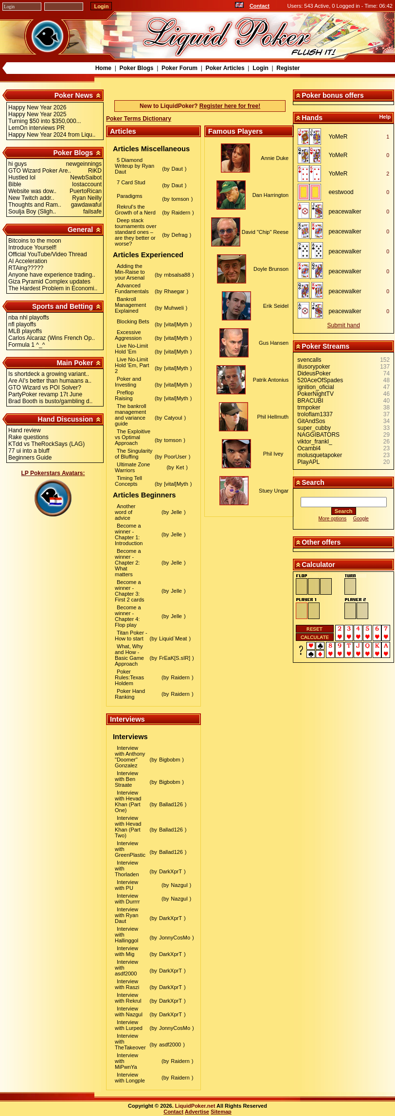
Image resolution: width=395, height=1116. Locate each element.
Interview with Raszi (127, 984)
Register (288, 68)
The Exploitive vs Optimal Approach (132, 437)
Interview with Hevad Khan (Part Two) (128, 826)
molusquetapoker (319, 455)
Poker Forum (180, 68)
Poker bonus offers (333, 95)
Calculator (318, 564)
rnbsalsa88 (177, 275)
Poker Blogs (136, 68)
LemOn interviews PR (36, 127)
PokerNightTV (315, 393)
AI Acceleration (27, 261)
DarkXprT (170, 871)
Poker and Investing (128, 382)
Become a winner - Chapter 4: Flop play (128, 616)
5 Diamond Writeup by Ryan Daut (134, 166)
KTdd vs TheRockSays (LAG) (46, 444)
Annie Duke (274, 158)
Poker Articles (224, 68)
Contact (259, 6)
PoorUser (175, 457)
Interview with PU (126, 885)
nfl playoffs (22, 324)
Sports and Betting (62, 306)
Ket (180, 467)
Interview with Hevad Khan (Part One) (128, 801)
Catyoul (173, 418)
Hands (312, 118)
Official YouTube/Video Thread (47, 254)
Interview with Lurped (129, 1025)
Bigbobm (169, 759)
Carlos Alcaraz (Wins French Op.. (51, 338)
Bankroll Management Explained (130, 305)
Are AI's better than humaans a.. (49, 380)
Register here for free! (229, 106)
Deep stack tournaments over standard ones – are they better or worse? (136, 232)
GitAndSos (311, 421)
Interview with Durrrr (127, 898)
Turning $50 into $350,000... (44, 121)
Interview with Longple (130, 1077)
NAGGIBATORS (318, 434)
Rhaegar (174, 291)
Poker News (73, 95)
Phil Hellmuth (272, 417)
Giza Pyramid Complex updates (49, 281)
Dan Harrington (270, 195)
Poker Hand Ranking (130, 694)
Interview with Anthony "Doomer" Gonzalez (130, 756)
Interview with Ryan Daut (126, 915)
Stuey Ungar (273, 491)
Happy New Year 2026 (37, 107)
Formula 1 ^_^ (26, 344)
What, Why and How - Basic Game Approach (129, 655)
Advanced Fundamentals (132, 288)
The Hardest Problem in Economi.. (52, 288)
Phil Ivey (273, 454)
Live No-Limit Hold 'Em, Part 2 (132, 365)
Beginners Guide (30, 457)
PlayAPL (308, 462)
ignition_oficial (315, 387)
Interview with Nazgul (129, 1011)
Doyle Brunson (270, 269)
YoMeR (337, 136)
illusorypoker (313, 366)
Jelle (176, 512)
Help (385, 117)
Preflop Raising (124, 395)
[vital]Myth (176, 324)
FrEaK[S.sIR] (174, 658)
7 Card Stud (131, 182)
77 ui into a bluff (29, 450)
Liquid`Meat (173, 638)
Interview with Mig (126, 951)
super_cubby (314, 428)
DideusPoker (314, 373)
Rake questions (28, 437)
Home (103, 68)
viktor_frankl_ (314, 441)
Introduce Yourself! (32, 247)
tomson (180, 199)
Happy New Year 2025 (37, 114)
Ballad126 (171, 804)
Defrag (180, 235)
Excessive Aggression (128, 335)
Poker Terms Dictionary (138, 118)
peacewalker (344, 211)
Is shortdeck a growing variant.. (48, 374)
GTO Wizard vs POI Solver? (44, 387)
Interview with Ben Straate (126, 779)
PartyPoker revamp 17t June (45, 394)
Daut (177, 169)
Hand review (24, 430)
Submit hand (343, 325)
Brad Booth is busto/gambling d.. (50, 401)
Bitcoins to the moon (34, 240)
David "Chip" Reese (265, 232)
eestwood (340, 192)
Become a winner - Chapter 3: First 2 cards (129, 590)
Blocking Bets (133, 321)
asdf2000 (170, 1044)
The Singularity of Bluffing (133, 454)
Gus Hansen (273, 343)
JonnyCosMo (174, 937)
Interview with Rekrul (128, 998)
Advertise (197, 1112)
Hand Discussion (65, 419)
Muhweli (173, 308)
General (80, 229)
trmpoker (308, 407)
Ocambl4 (309, 448)
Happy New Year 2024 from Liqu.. (51, 134)
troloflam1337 (315, 414)
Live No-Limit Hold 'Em (131, 348)
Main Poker (74, 363)
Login (260, 68)
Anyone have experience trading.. (51, 274)
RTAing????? (25, 268)
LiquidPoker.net (195, 1106)
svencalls (309, 359)
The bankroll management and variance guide (130, 414)
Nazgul (179, 885)
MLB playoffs (25, 331)
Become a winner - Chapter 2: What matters (128, 562)
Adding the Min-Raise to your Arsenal (130, 272)
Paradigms (130, 196)
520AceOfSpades (320, 380)
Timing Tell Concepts (128, 481)
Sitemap (221, 1112)
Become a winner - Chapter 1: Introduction (129, 534)
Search (313, 482)
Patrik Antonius (270, 380)
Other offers (321, 542)
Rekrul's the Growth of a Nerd (135, 209)
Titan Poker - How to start (131, 635)
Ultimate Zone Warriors (132, 467)
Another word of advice (125, 512)
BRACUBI (310, 400)
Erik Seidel (276, 306)
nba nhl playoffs (28, 317)
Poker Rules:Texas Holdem (129, 677)
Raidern (181, 212)
